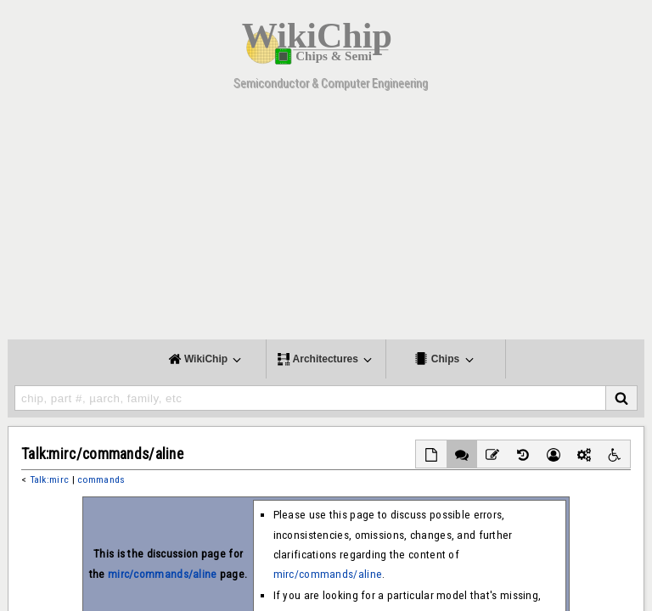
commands (101, 479)
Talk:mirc (50, 479)
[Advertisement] (326, 220)
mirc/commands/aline (162, 574)
